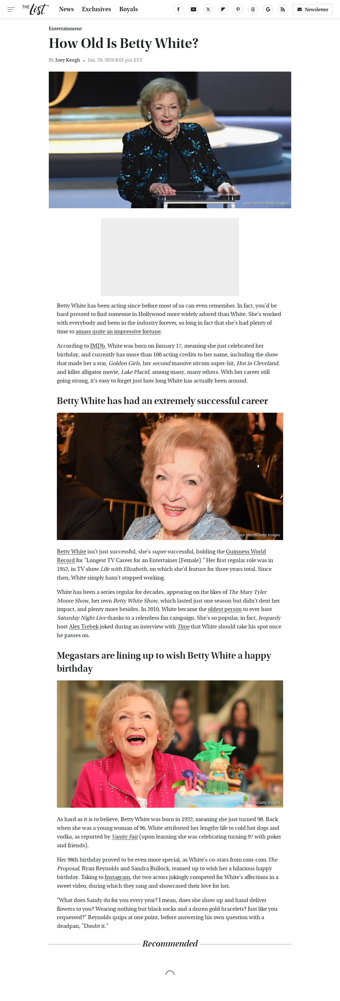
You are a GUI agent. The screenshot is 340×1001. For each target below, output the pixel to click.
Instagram (117, 877)
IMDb (97, 346)
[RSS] (283, 9)
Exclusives (96, 9)
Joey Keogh (67, 60)
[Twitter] (208, 9)
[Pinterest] (238, 9)
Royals (128, 9)
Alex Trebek (84, 626)
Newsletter (313, 9)
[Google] (268, 9)
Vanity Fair (125, 837)
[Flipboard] (223, 9)
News (66, 9)
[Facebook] (178, 9)
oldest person (225, 609)
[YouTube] (193, 9)
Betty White (71, 551)
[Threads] (253, 9)
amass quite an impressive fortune (118, 331)
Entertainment (65, 28)
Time (183, 626)
